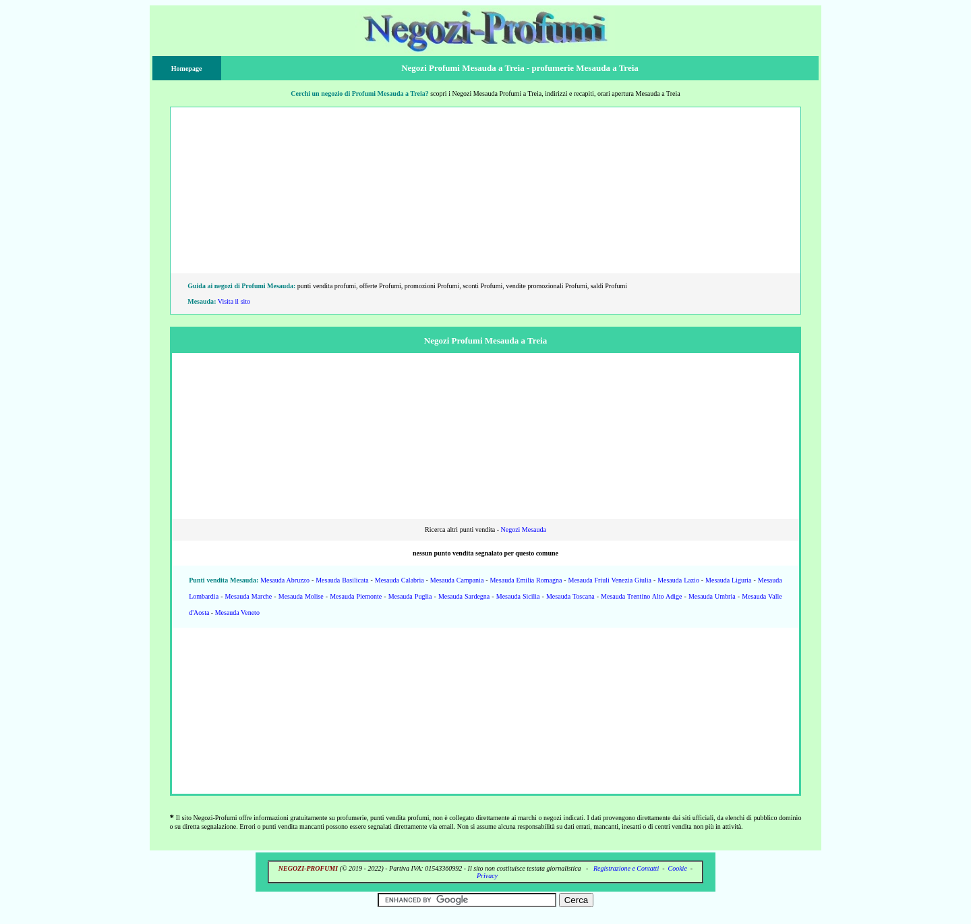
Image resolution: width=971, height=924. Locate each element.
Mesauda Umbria (712, 596)
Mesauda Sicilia (518, 596)
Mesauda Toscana (570, 596)
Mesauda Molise (301, 596)
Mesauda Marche (248, 596)
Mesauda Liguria (728, 580)
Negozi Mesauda (523, 529)
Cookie (677, 868)
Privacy (487, 875)
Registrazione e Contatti (626, 868)
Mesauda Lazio (678, 580)
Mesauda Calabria (399, 580)
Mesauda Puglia (410, 596)
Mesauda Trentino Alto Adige (641, 596)
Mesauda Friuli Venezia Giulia (610, 580)
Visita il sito (234, 301)
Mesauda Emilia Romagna (526, 580)
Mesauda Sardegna (464, 596)
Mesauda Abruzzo (285, 580)
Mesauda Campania (457, 580)
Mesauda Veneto (237, 612)
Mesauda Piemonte (356, 596)
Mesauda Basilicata (342, 580)
